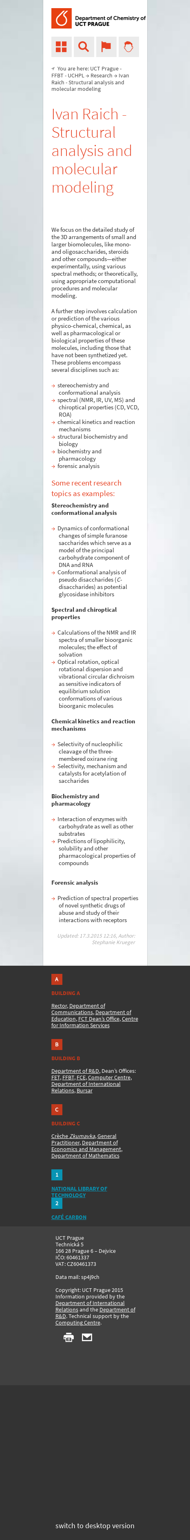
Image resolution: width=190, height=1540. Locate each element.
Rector (59, 1005)
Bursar (85, 1090)
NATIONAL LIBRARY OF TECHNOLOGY (79, 1192)
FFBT (57, 75)
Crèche (73, 1136)
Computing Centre (77, 1322)
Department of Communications (78, 1009)
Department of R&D (75, 1070)
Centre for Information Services (94, 1022)
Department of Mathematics (85, 1155)
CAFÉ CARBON (68, 1217)
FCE (81, 1077)
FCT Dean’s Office (98, 1018)
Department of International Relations (90, 1306)
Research (102, 75)
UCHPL (76, 75)
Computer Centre (109, 1077)
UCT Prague (104, 68)
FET (55, 1077)
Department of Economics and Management (86, 1146)
